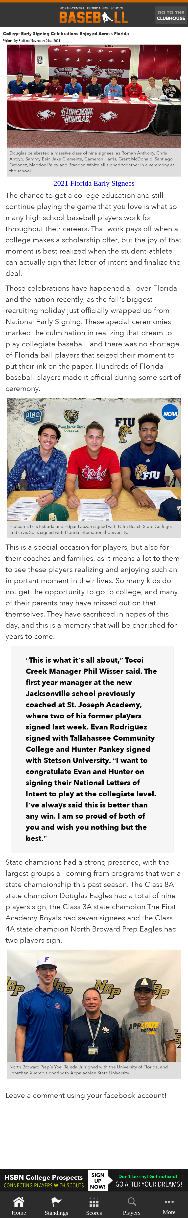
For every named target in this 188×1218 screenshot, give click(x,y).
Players (132, 1205)
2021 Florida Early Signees (93, 183)
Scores (94, 1206)
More (169, 1206)
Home (19, 1206)
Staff (22, 41)
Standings (56, 1206)
